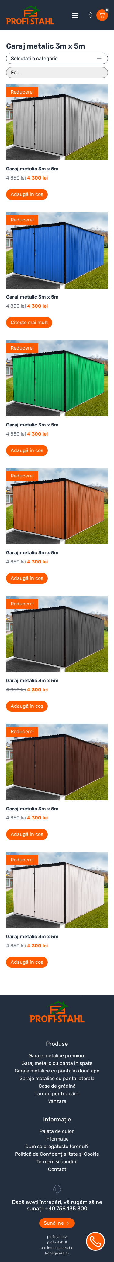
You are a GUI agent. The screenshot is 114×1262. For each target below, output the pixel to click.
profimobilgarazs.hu (57, 1248)
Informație (57, 1139)
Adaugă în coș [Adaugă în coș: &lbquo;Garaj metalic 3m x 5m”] (27, 194)
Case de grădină (57, 1086)
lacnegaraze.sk (57, 1253)
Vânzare (57, 1101)
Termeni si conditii (57, 1162)
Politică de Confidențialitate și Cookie (57, 1154)
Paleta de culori (57, 1131)
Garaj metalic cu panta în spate (57, 1063)
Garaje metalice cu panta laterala (57, 1078)
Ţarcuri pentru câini (57, 1093)
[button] (75, 15)
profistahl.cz (57, 1237)
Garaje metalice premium (57, 1056)
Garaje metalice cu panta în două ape (57, 1071)
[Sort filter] (57, 72)
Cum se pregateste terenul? (57, 1146)
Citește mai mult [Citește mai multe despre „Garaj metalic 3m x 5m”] (29, 322)
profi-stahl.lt (57, 1242)
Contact (57, 1169)
